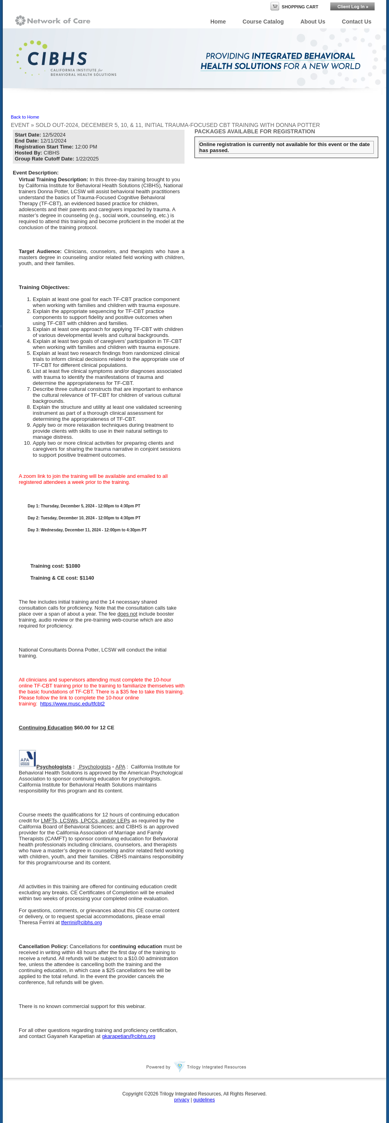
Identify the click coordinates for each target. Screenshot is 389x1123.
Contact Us (356, 21)
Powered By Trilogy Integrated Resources (196, 1067)
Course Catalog (263, 21)
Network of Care (52, 20)
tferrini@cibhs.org (81, 922)
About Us (312, 21)
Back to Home (25, 117)
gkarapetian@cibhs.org (128, 1036)
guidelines (204, 1100)
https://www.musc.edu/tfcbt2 (72, 704)
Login (352, 6)
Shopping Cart (300, 6)
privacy (181, 1100)
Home (218, 21)
